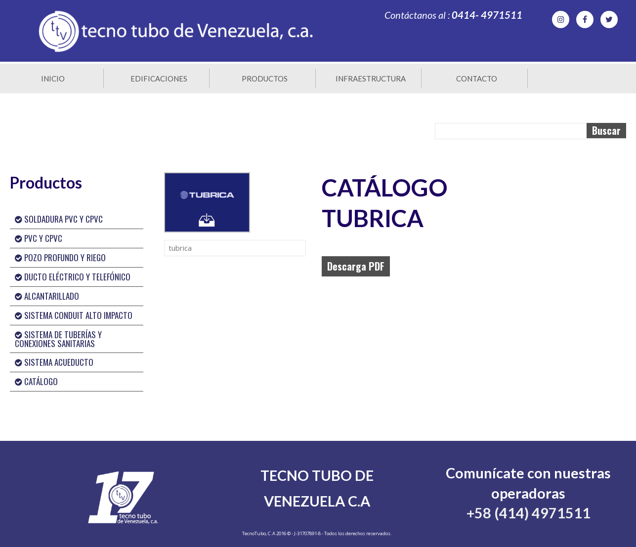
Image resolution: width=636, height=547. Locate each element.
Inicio (53, 78)
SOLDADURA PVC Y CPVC (59, 219)
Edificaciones (158, 78)
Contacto (476, 78)
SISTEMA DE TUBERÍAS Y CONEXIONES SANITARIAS (58, 339)
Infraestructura (371, 78)
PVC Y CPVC (38, 238)
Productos (265, 78)
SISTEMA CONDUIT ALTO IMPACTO (73, 315)
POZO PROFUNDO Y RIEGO (60, 257)
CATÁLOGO (36, 381)
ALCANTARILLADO (47, 296)
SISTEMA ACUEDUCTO (54, 362)
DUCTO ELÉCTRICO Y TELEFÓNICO (72, 277)
